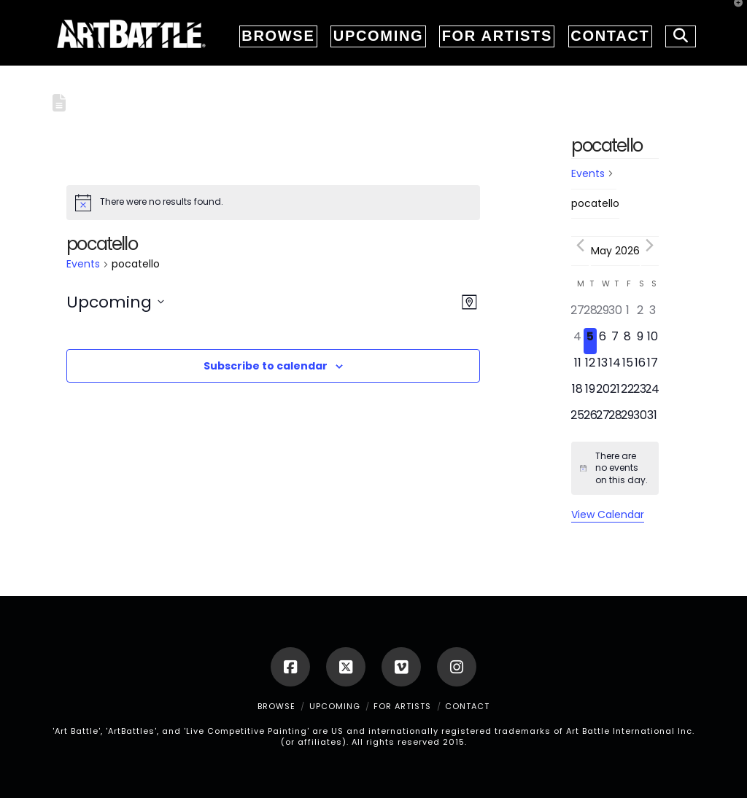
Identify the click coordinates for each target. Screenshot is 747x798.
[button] (733, 14)
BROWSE (276, 706)
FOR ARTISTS (402, 706)
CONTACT (467, 706)
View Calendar (607, 514)
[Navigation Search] (676, 33)
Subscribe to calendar (266, 366)
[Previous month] (580, 245)
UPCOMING (334, 706)
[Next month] (650, 245)
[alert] (273, 202)
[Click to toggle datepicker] (115, 302)
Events (83, 264)
